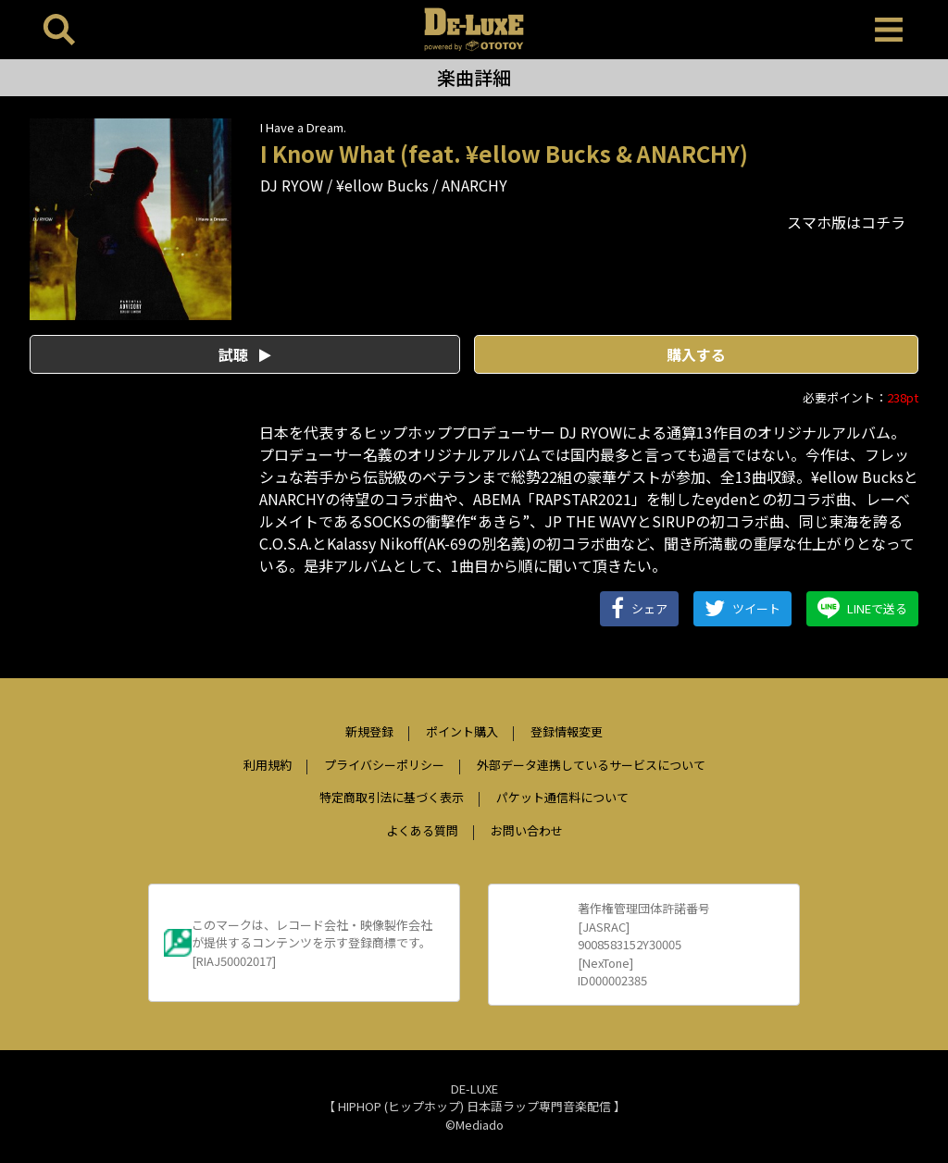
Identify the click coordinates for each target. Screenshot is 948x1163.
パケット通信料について (562, 797)
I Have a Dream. (303, 127)
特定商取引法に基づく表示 (391, 797)
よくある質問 (422, 830)
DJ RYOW (291, 185)
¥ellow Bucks (382, 185)
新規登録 (369, 731)
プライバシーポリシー (384, 764)
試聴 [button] (244, 354)
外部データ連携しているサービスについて (591, 764)
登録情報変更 (566, 731)
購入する (696, 354)
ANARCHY (474, 185)
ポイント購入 (462, 731)
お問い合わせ (527, 830)
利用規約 (267, 764)
